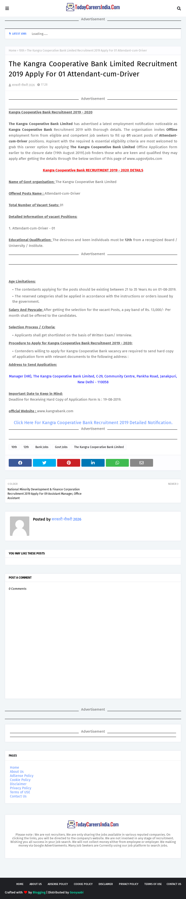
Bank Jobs (41, 447)
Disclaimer (18, 784)
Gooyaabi (77, 892)
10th (21, 50)
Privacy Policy (20, 788)
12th (26, 447)
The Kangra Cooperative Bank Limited (99, 447)
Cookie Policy (20, 780)
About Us (17, 772)
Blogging (39, 892)
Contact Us (18, 796)
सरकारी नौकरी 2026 (23, 85)
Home (12, 50)
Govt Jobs (61, 447)
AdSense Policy (21, 776)
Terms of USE (20, 792)
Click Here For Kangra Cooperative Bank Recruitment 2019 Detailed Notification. (93, 422)
